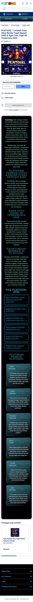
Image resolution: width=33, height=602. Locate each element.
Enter (23, 86)
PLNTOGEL (9, 120)
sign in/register (14, 110)
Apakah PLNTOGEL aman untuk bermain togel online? (15, 319)
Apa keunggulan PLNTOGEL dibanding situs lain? (15, 328)
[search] (16, 9)
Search (4, 9)
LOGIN (24, 19)
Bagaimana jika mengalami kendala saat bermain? (15, 347)
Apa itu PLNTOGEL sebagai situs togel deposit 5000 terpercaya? (15, 300)
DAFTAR (8, 19)
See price (6, 549)
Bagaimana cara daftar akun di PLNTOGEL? (16, 310)
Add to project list (18, 105)
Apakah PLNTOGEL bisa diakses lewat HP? (14, 338)
